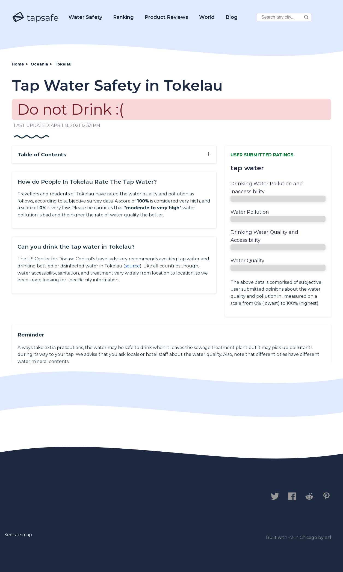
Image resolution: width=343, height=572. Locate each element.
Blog (232, 17)
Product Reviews (166, 17)
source (132, 266)
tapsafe (35, 17)
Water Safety (85, 17)
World (207, 17)
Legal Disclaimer (126, 497)
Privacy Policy (72, 497)
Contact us (28, 497)
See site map (18, 534)
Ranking (123, 17)
